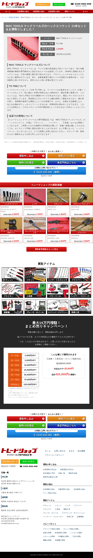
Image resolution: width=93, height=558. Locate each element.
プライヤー (47, 509)
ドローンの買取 (49, 536)
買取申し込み (32, 156)
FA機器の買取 (63, 536)
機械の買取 (47, 540)
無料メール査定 (71, 156)
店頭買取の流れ (54, 11)
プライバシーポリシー (54, 455)
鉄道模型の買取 (61, 533)
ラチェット (47, 505)
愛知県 (5, 506)
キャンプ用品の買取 (71, 529)
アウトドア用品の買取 (51, 529)
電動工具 (66, 509)
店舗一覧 (61, 473)
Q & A (85, 11)
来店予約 (71, 162)
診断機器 (80, 517)
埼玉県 (5, 477)
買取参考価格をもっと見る (46, 249)
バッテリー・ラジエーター (53, 517)
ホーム (7, 11)
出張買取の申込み (50, 469)
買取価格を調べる (43, 4)
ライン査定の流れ (50, 493)
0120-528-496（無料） (46, 170)
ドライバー (78, 505)
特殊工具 (70, 517)
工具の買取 (76, 536)
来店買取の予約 (49, 473)
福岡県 (5, 497)
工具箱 (57, 509)
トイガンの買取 (76, 533)
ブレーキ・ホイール (50, 513)
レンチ (67, 505)
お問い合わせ (60, 451)
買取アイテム (70, 11)
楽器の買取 (47, 533)
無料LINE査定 (59, 4)
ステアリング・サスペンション (73, 513)
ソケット (58, 505)
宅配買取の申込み (67, 469)
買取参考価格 (14, 17)
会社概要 (81, 451)
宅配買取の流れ (39, 11)
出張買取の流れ (23, 11)
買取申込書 (73, 473)
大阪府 (5, 488)
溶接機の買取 (60, 540)
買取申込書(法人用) (50, 477)
